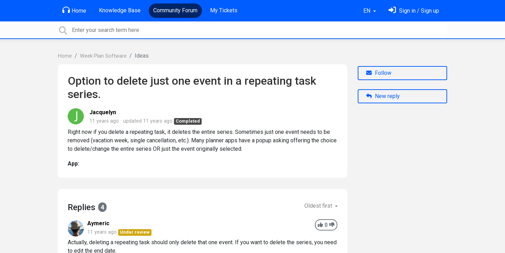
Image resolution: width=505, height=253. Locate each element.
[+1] (320, 225)
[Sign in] (414, 11)
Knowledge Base (120, 10)
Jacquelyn (102, 112)
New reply (383, 96)
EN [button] (367, 10)
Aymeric (98, 223)
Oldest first (319, 205)
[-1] (332, 225)
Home (74, 10)
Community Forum (175, 10)
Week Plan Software (103, 56)
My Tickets (223, 10)
